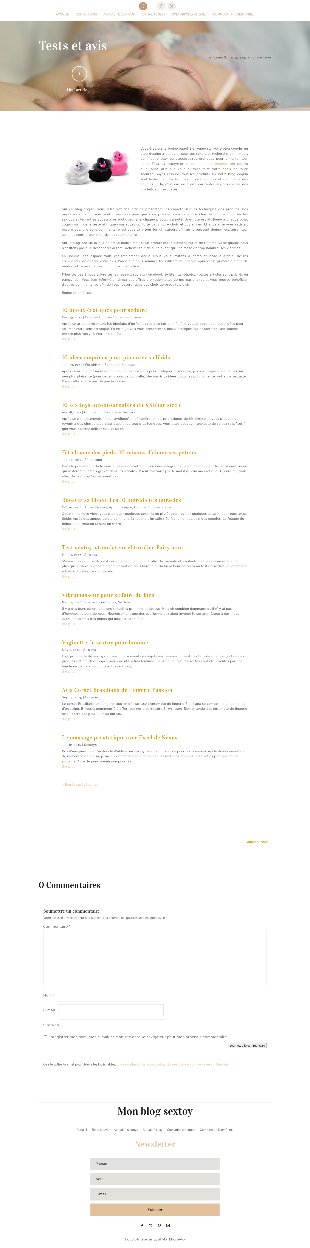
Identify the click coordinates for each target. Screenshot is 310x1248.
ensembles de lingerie (209, 164)
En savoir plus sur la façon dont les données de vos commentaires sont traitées (173, 1064)
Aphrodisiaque (120, 507)
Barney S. (220, 57)
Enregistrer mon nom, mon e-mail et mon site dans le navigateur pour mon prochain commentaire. (138, 1037)
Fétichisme (132, 317)
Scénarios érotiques (120, 364)
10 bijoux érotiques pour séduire (104, 309)
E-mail (50, 1010)
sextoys (241, 153)
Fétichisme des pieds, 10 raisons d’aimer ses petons (129, 452)
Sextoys (129, 412)
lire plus (68, 339)
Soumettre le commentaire (247, 1045)
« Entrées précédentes (80, 784)
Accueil (82, 1129)
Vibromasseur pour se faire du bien (108, 594)
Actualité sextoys (126, 1129)
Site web (51, 1025)
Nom (48, 995)
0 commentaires (259, 57)
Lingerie (91, 697)
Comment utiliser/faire (103, 317)
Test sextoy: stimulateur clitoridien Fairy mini (122, 547)
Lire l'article (77, 89)
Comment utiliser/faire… (216, 1129)
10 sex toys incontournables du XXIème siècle (122, 404)
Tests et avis (100, 1129)
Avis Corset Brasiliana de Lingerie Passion (117, 689)
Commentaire (56, 927)
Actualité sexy (96, 507)
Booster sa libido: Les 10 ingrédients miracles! (122, 499)
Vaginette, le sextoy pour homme (105, 642)
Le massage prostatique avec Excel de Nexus (120, 737)
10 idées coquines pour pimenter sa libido (116, 357)
